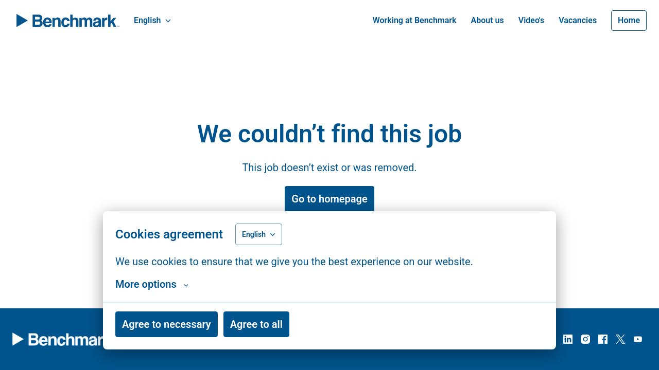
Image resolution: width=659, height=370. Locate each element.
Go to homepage (329, 199)
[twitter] (620, 339)
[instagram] (585, 339)
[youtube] (638, 339)
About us (487, 20)
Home (629, 20)
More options (151, 284)
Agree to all (256, 324)
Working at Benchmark (415, 20)
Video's (531, 20)
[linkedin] (568, 339)
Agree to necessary (166, 324)
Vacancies (578, 20)
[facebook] (603, 339)
